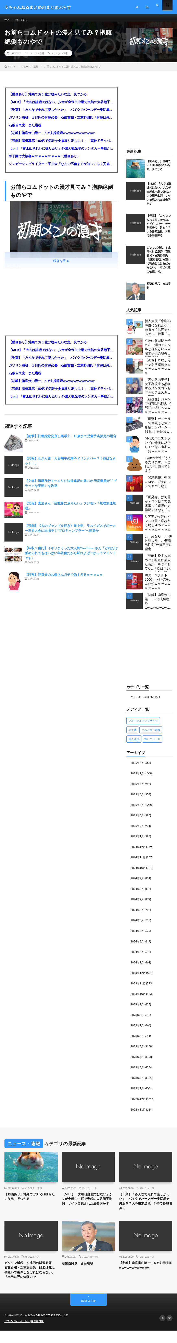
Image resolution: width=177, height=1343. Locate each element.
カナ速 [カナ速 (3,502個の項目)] (133, 734)
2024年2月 (137, 954)
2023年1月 (137, 1089)
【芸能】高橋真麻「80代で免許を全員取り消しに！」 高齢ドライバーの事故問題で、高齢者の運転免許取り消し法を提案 (61, 145)
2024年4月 (137, 934)
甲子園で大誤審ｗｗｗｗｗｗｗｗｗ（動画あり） (44, 161)
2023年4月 (137, 1058)
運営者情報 (40, 1333)
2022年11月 (138, 1110)
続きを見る (61, 265)
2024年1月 (137, 965)
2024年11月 (138, 861)
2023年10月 (138, 996)
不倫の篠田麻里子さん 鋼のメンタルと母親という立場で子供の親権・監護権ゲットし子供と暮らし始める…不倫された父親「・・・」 (158, 352)
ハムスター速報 (59, 58)
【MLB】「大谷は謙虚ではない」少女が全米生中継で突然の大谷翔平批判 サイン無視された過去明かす (61, 107)
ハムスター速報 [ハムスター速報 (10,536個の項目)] (151, 734)
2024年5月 (137, 923)
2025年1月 (137, 840)
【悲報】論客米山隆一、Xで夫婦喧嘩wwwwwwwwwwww (52, 138)
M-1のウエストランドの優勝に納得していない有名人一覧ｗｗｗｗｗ (158, 449)
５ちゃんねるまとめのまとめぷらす (50, 1327)
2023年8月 (137, 1017)
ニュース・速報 (36, 58)
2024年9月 (137, 882)
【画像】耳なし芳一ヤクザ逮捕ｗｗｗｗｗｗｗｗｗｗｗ (158, 371)
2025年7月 (137, 778)
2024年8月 (137, 892)
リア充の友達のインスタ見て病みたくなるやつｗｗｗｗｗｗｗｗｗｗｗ (158, 528)
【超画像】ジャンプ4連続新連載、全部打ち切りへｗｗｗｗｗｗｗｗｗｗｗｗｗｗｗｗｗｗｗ (159, 411)
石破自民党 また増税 (25, 130)
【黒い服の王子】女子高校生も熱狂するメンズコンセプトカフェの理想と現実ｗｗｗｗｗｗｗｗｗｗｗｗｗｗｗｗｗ (158, 392)
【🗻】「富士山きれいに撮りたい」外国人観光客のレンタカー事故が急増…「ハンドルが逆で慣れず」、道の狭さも (61, 153)
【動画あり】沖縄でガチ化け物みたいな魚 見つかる (48, 99)
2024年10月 (138, 871)
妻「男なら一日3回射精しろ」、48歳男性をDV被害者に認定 (159, 547)
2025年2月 (137, 830)
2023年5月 (137, 1048)
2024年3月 (137, 944)
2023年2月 (137, 1079)
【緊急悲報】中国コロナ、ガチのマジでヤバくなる (158, 486)
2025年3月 (137, 819)
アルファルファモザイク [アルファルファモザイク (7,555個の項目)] (143, 725)
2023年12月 (138, 975)
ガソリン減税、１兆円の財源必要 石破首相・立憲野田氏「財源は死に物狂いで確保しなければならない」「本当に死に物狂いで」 (61, 122)
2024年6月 (137, 913)
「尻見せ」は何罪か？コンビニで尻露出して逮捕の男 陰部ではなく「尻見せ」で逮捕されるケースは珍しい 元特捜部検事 (159, 509)
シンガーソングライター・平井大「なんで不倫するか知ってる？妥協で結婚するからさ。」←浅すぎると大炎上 (61, 169)
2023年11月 (138, 985)
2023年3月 (137, 1069)
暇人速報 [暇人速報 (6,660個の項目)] (134, 743)
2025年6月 (137, 788)
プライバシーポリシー (18, 1333)
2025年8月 (137, 767)
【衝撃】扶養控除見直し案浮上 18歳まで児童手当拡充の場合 (70, 441)
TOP (7, 20)
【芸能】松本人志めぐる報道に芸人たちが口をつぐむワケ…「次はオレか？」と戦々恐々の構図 (158, 568)
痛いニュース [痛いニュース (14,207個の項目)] (152, 743)
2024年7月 (137, 902)
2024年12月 (138, 850)
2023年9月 (137, 1006)
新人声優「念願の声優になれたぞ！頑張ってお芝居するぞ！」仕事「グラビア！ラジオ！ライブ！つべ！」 (158, 333)
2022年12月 (138, 1100)
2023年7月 (137, 1027)
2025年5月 (137, 798)
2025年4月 (137, 809)
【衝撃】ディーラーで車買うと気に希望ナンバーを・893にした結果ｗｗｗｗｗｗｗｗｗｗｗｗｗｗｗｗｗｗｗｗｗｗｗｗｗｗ (158, 431)
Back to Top (88, 1313)
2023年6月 (137, 1037)
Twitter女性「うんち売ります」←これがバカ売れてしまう (158, 469)
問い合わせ (24, 20)
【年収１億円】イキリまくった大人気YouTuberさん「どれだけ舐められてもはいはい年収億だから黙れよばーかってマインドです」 (71, 558)
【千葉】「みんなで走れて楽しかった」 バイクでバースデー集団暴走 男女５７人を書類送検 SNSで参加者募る (61, 114)
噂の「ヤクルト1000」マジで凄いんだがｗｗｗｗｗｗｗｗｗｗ (158, 586)
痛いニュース (89, 1189)
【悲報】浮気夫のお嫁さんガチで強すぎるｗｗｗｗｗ (64, 579)
